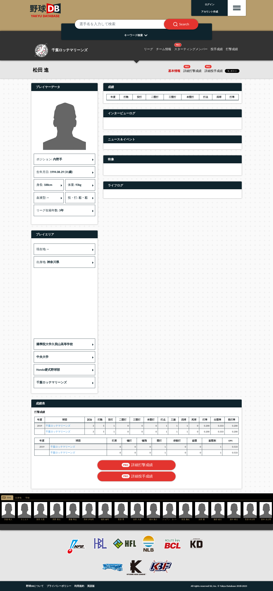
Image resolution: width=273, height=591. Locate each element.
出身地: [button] (47, 262)
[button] (64, 344)
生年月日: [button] (54, 172)
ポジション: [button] (49, 159)
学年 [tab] (9, 498)
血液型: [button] (42, 197)
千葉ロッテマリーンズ (58, 425)
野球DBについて (35, 586)
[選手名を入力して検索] (124, 24)
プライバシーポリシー (59, 586)
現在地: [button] (42, 249)
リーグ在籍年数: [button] (50, 210)
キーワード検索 (136, 35)
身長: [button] (44, 185)
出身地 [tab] (18, 498)
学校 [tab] (27, 498)
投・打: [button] (78, 197)
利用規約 (79, 586)
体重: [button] (74, 185)
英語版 (91, 586)
